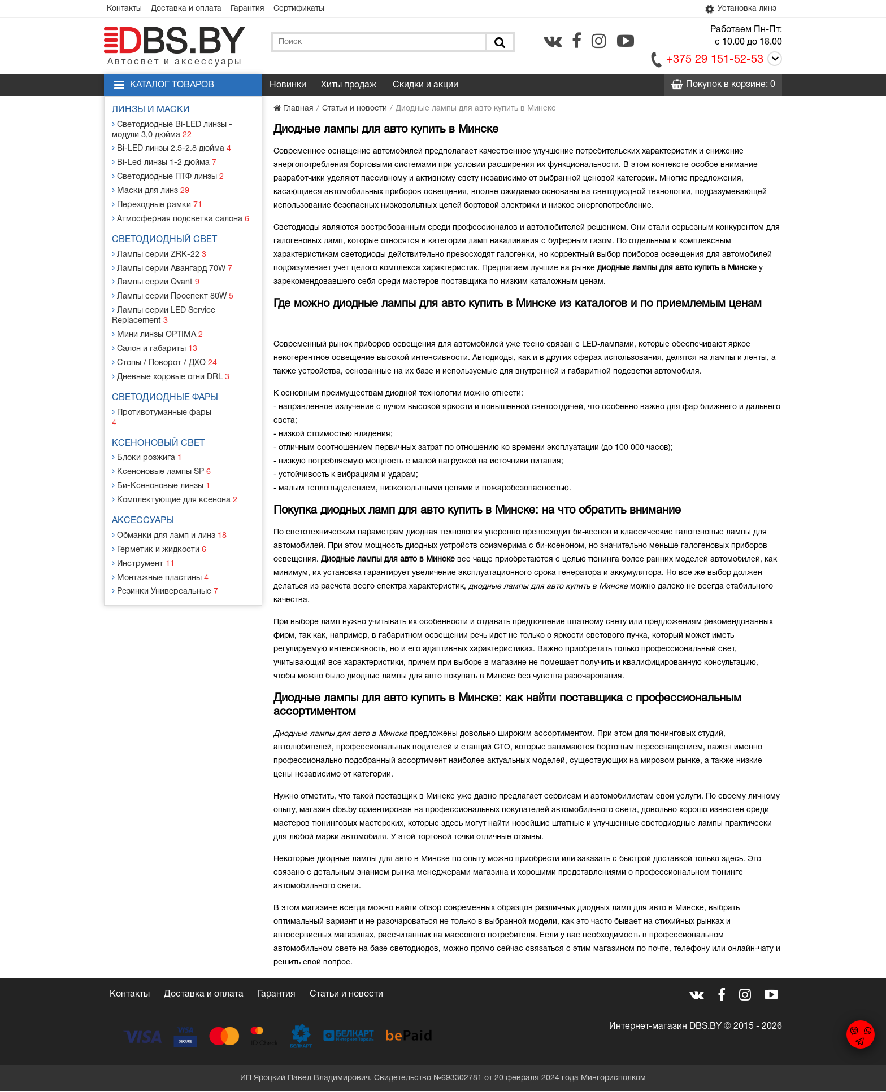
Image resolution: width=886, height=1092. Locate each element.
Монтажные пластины (160, 555)
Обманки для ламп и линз (170, 515)
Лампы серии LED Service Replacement (164, 310)
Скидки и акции (425, 86)
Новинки (288, 86)
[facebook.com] (576, 41)
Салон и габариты (155, 342)
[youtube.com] (625, 41)
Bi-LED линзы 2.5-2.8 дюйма (172, 148)
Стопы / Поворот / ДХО (164, 356)
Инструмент (143, 542)
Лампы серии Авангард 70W (172, 264)
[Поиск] (499, 42)
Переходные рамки (157, 202)
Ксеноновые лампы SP (162, 453)
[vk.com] (553, 41)
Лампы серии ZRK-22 (159, 251)
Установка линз (738, 9)
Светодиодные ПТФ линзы (168, 175)
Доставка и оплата (189, 8)
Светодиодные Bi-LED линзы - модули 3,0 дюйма (172, 129)
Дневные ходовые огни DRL (172, 369)
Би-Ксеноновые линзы (161, 466)
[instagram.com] (599, 41)
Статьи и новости (346, 995)
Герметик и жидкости (159, 528)
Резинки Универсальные (165, 569)
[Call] (772, 61)
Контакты (125, 8)
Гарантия (252, 8)
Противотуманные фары (164, 404)
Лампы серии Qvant (156, 278)
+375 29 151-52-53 (714, 60)
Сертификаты (305, 8)
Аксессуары (144, 501)
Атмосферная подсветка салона (180, 216)
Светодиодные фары (166, 390)
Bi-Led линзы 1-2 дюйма (164, 161)
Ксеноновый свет (159, 425)
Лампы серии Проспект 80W (172, 291)
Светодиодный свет (165, 237)
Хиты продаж (348, 86)
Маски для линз (151, 189)
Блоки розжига (147, 439)
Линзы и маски (152, 111)
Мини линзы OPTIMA (158, 328)
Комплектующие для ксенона (174, 480)
